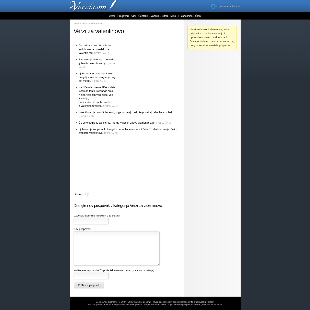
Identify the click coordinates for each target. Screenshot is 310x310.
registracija (234, 6)
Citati (165, 15)
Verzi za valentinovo (92, 23)
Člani (198, 15)
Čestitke (143, 15)
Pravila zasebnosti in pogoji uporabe (170, 302)
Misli (173, 15)
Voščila (155, 15)
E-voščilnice (185, 15)
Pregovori (123, 15)
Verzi (112, 15)
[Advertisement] (149, 69)
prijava (222, 6)
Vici (133, 15)
